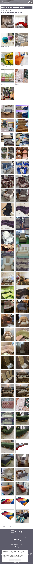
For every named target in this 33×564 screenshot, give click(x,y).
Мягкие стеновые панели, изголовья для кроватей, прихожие (20, 47)
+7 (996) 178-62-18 (16, 540)
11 (13, 526)
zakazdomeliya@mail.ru (16, 547)
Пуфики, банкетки (4, 46)
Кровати (2, 28)
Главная (2, 10)
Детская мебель (18, 65)
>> (14, 526)
